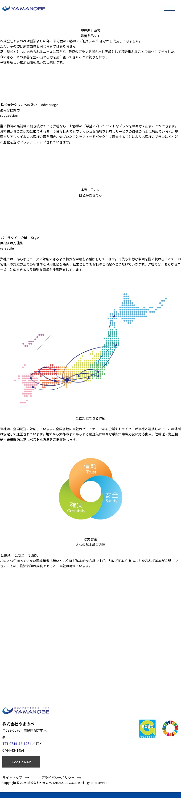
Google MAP (21, 761)
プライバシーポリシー (57, 777)
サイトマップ (12, 777)
